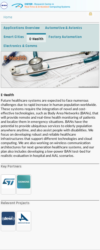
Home (7, 17)
